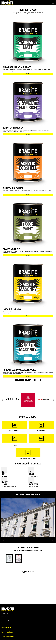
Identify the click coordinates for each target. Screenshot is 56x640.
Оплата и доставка (7, 620)
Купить (28, 73)
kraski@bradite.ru (7, 632)
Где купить (4, 617)
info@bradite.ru (6, 627)
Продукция (4, 613)
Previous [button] (3, 399)
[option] (12, 400)
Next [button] (53, 399)
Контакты (4, 623)
